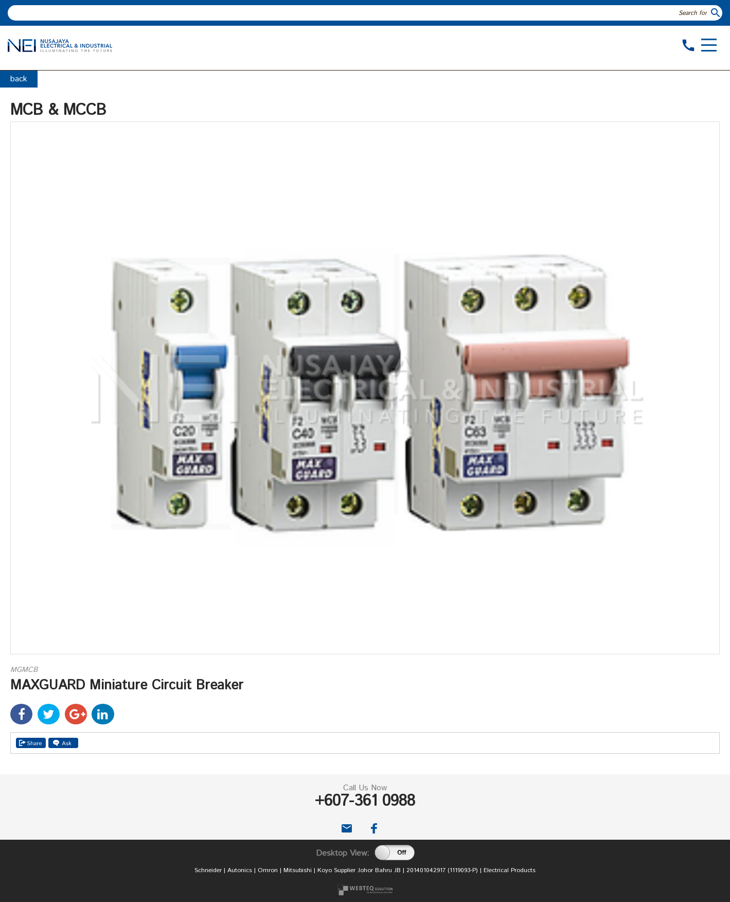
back (18, 79)
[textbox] (358, 13)
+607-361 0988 (365, 801)
